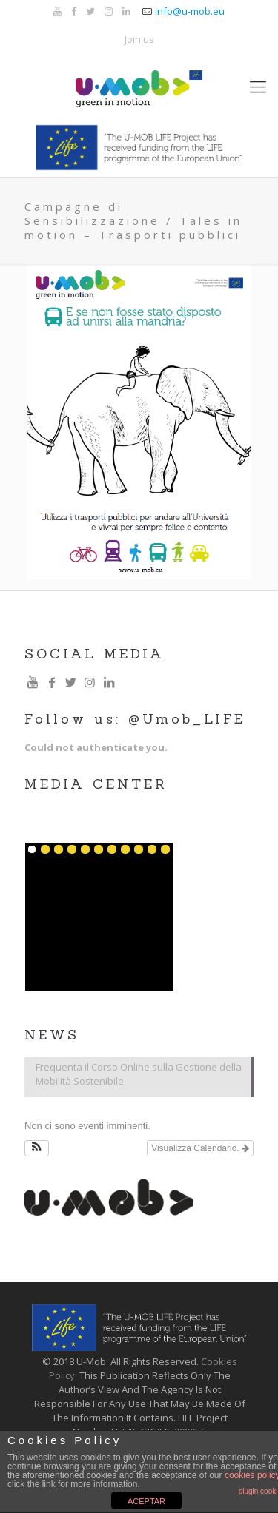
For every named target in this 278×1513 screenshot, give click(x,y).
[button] (36, 1148)
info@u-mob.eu (190, 11)
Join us (139, 39)
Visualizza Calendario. (200, 1148)
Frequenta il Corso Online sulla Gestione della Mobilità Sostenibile (139, 1074)
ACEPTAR (146, 1501)
